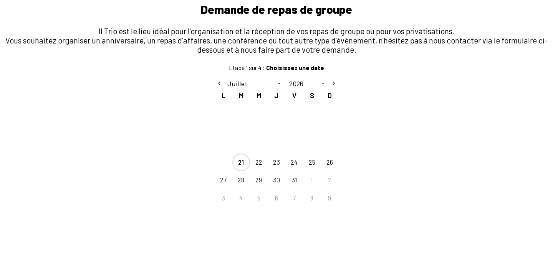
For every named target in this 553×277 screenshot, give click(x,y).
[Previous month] (219, 83)
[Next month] (333, 83)
